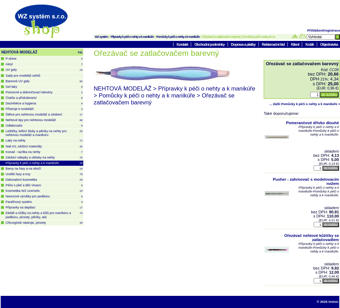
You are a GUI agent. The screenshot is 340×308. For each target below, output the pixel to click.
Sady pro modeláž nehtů (23, 75)
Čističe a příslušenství (44, 98)
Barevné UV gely (44, 81)
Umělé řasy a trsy (44, 174)
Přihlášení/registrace (323, 30)
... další (305, 104)
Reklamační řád (274, 44)
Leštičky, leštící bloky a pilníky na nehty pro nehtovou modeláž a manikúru (44, 133)
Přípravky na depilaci (44, 207)
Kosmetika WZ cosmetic (44, 191)
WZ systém (101, 36)
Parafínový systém (44, 202)
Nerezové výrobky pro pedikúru (44, 196)
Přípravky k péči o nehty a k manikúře (132, 36)
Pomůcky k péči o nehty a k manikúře (177, 36)
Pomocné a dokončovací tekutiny (44, 92)
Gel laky (44, 87)
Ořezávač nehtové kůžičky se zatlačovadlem (311, 237)
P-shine (44, 59)
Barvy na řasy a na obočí (44, 169)
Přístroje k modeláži (44, 109)
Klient (295, 44)
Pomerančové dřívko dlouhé (312, 123)
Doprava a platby (243, 44)
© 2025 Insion (327, 301)
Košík (309, 44)
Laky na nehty (44, 141)
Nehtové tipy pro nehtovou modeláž (44, 120)
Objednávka (329, 44)
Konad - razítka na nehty (44, 152)
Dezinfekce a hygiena (44, 103)
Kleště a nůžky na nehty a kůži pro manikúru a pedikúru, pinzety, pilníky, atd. (44, 215)
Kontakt (183, 44)
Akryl (44, 64)
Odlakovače (44, 126)
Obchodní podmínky (209, 44)
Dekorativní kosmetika (44, 180)
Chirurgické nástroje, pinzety (44, 223)
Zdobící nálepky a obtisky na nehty (44, 158)
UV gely (44, 70)
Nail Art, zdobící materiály (44, 146)
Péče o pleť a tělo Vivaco (44, 185)
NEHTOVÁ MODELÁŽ (42, 52)
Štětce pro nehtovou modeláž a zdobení (44, 115)
